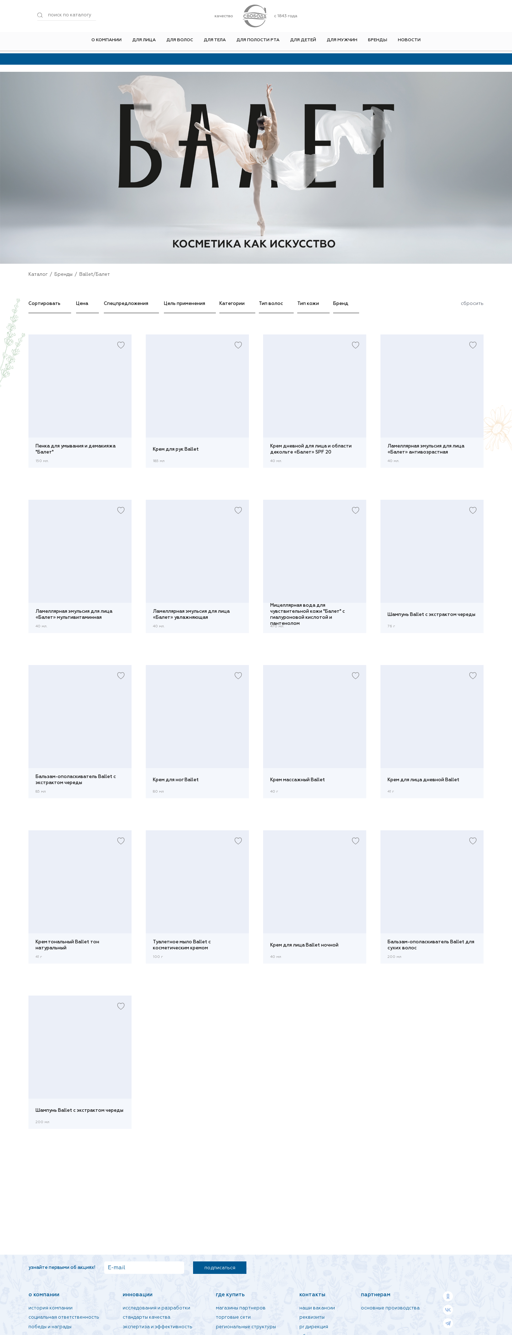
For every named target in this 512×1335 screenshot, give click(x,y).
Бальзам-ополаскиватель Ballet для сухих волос (431, 945)
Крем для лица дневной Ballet (423, 780)
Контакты (312, 1294)
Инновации (138, 1294)
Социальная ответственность (63, 1317)
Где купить (230, 1294)
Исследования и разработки (156, 1308)
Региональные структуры (246, 1327)
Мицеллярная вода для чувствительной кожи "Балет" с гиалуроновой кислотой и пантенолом (307, 614)
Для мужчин (342, 42)
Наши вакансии (317, 1308)
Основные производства (390, 1308)
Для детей (303, 42)
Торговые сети (233, 1317)
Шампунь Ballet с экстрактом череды (431, 614)
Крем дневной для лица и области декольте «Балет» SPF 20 (311, 449)
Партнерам (375, 1294)
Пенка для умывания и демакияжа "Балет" (76, 449)
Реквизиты (312, 1317)
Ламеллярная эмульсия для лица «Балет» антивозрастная (426, 449)
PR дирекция (313, 1327)
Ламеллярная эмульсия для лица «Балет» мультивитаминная (74, 614)
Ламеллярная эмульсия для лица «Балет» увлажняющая (191, 614)
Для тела (215, 42)
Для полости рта (257, 42)
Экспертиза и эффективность (157, 1327)
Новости (409, 42)
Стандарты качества (146, 1317)
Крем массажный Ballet (297, 780)
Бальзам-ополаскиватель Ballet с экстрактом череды (76, 779)
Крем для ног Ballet (176, 780)
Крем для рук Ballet (176, 449)
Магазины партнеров (241, 1308)
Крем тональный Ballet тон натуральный (67, 945)
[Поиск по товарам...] (66, 15)
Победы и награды (49, 1327)
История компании (50, 1308)
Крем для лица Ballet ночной (304, 945)
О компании (106, 42)
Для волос (179, 42)
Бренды (377, 42)
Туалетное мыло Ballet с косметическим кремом (182, 945)
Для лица (144, 42)
